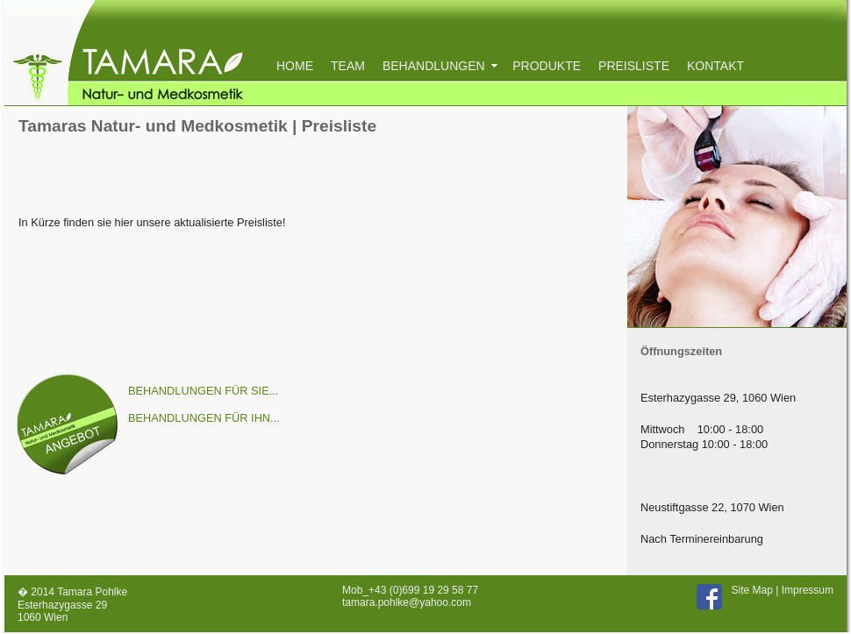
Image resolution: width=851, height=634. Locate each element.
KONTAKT (715, 66)
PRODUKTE (546, 66)
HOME (294, 66)
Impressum (807, 590)
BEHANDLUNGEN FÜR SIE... (203, 390)
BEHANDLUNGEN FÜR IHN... (204, 417)
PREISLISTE (633, 66)
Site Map (752, 590)
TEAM (348, 66)
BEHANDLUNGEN (439, 66)
